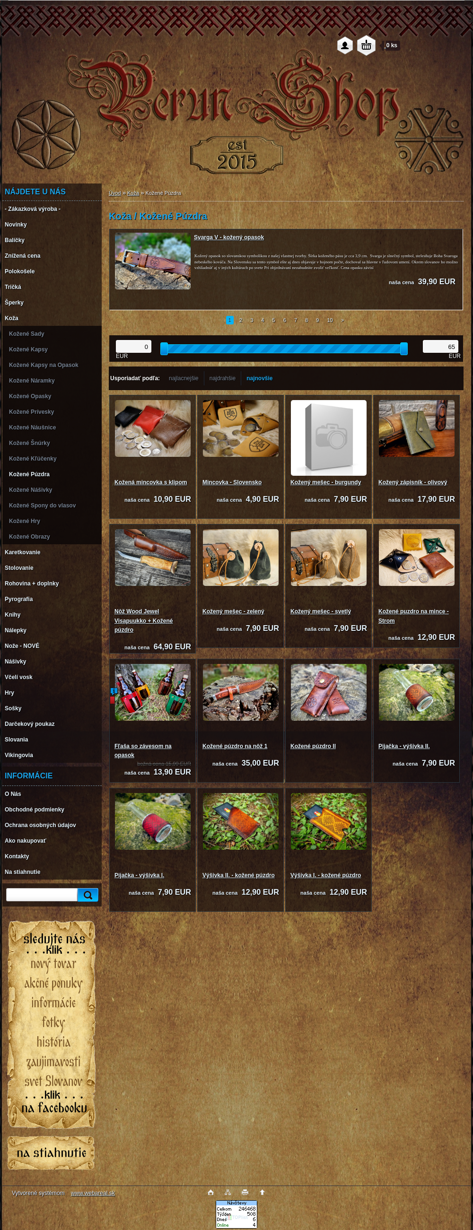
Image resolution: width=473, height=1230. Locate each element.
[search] (86, 895)
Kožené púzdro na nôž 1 (234, 746)
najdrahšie (223, 378)
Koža (133, 193)
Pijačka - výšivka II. (404, 746)
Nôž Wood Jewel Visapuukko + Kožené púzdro (143, 620)
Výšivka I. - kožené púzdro (325, 875)
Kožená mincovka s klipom (150, 482)
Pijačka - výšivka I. (139, 875)
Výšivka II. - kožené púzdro (238, 875)
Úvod (115, 193)
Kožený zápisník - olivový (412, 482)
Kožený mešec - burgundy (325, 482)
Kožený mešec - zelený (233, 611)
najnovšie (259, 378)
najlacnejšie (184, 378)
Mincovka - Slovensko (232, 482)
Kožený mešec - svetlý (320, 611)
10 (330, 320)
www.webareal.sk (93, 1193)
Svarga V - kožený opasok (229, 237)
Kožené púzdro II (313, 746)
